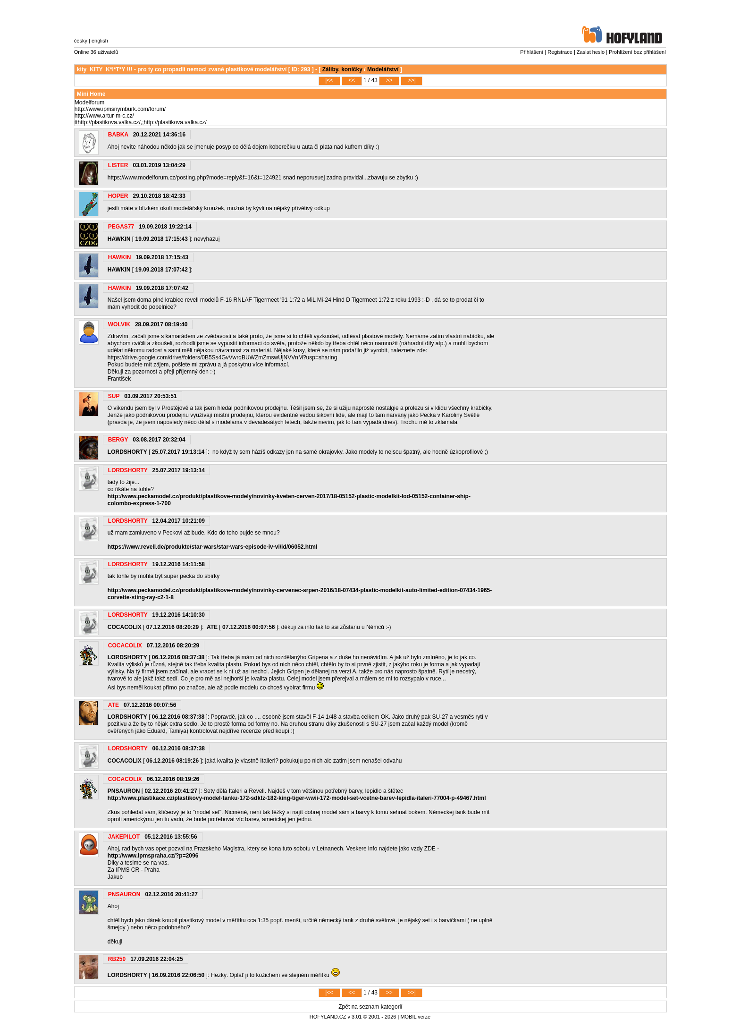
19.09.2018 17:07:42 (161, 269)
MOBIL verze (415, 1017)
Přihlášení (531, 52)
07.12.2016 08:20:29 (172, 627)
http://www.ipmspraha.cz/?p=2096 (153, 855)
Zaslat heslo (591, 52)
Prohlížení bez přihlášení (637, 52)
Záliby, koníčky (342, 69)
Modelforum (89, 102)
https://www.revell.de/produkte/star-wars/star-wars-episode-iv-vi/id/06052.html (212, 547)
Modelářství (383, 69)
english (100, 40)
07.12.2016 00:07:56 (248, 627)
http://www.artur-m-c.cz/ (104, 115)
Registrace (559, 52)
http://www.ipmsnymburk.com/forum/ (120, 109)
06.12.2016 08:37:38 (178, 657)
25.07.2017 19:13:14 (178, 452)
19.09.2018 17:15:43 (161, 239)
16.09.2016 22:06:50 (178, 975)
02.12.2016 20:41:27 (170, 791)
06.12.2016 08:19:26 (172, 760)
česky (80, 40)
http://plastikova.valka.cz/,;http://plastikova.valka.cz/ (141, 122)
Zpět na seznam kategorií (370, 1006)
